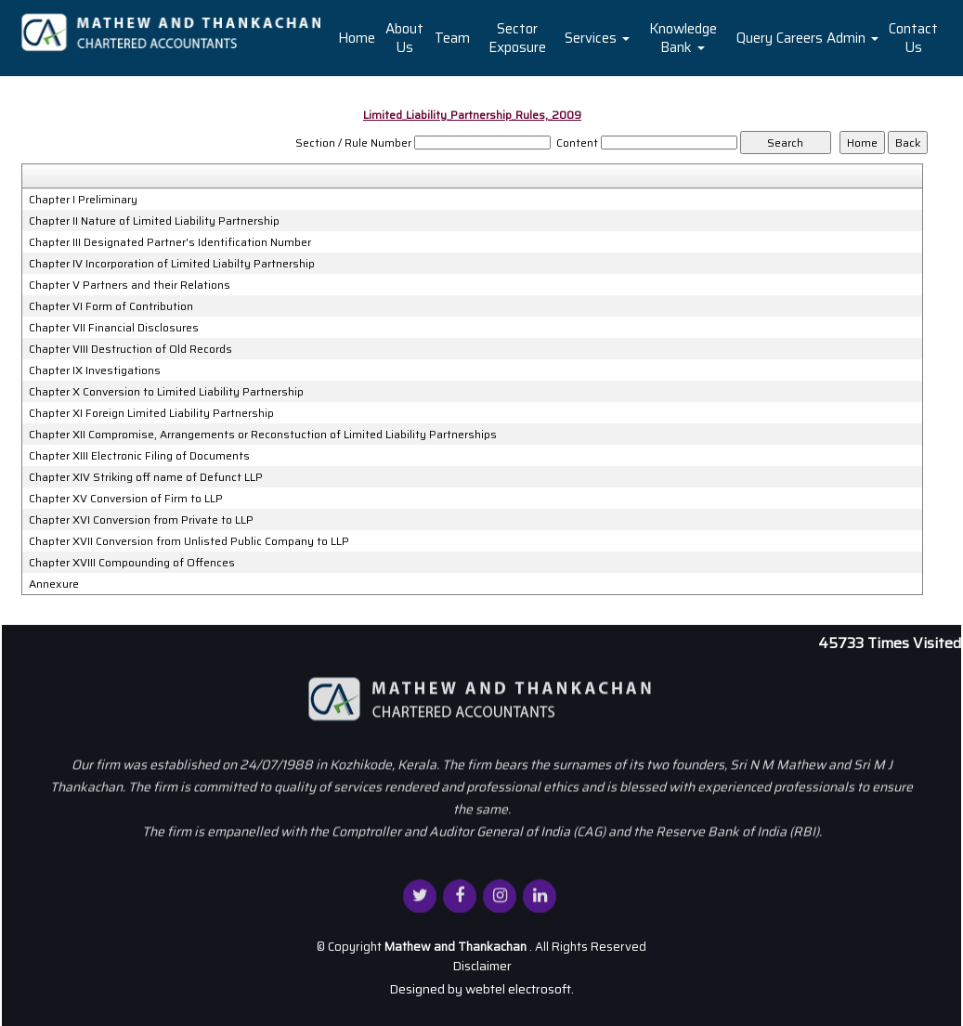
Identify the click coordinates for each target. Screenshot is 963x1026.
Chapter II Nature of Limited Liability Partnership (154, 221)
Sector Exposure (517, 38)
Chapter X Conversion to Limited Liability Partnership (166, 391)
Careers (799, 38)
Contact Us (913, 38)
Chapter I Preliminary (83, 199)
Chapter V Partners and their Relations (129, 285)
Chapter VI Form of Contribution (111, 306)
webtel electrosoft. (519, 989)
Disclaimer (482, 965)
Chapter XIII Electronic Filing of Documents (139, 455)
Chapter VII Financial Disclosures (114, 327)
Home (356, 38)
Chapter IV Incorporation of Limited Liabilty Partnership (172, 263)
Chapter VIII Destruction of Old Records (130, 349)
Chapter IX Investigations (95, 370)
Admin (852, 38)
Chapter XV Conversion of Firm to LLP (126, 498)
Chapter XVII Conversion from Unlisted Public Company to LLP (189, 541)
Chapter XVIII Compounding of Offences (132, 562)
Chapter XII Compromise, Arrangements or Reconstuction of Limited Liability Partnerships (263, 434)
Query (754, 38)
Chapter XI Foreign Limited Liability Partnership (151, 413)
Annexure (54, 584)
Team (452, 38)
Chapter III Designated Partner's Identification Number (170, 242)
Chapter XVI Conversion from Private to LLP (141, 520)
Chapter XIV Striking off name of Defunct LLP (146, 477)
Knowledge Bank (683, 38)
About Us (404, 38)
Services (597, 38)
